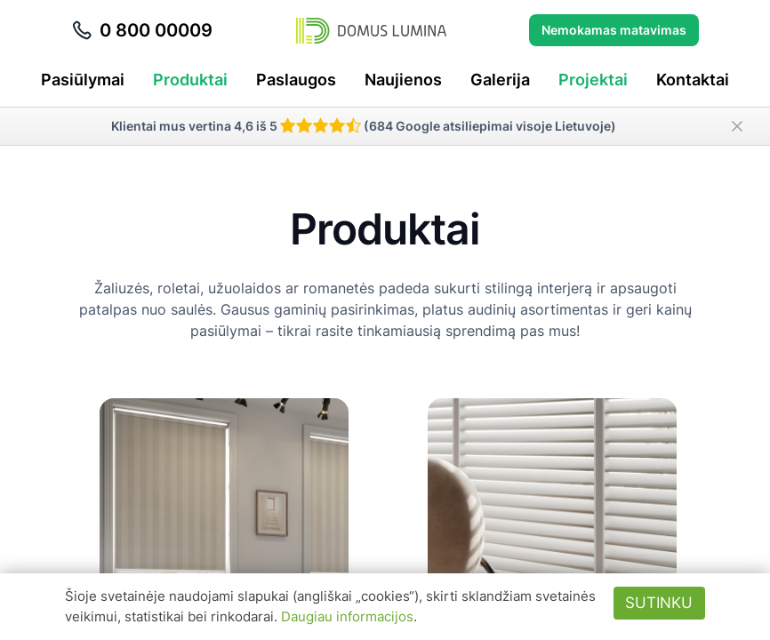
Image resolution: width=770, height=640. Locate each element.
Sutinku (659, 603)
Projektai (593, 79)
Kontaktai (692, 79)
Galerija (500, 79)
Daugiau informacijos (347, 616)
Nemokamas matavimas (613, 29)
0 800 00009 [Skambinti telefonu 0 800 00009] (142, 30)
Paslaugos (296, 79)
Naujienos (403, 79)
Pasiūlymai (82, 79)
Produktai (190, 79)
